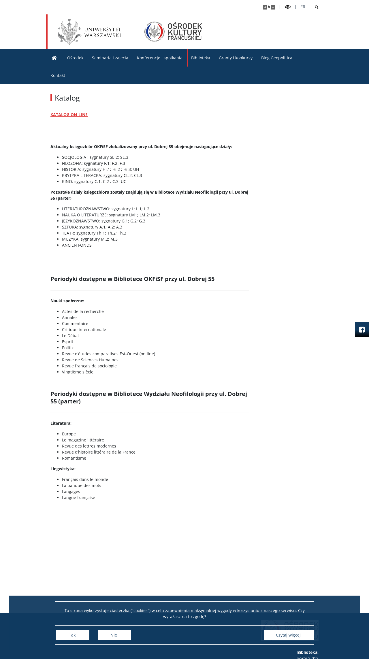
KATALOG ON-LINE (69, 114)
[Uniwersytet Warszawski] (89, 32)
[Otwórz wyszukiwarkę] (314, 7)
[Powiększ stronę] (265, 7)
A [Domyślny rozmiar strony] (269, 7)
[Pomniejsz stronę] (273, 7)
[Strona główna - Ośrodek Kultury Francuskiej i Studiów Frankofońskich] (173, 32)
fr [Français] (302, 7)
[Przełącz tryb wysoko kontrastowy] (287, 7)
